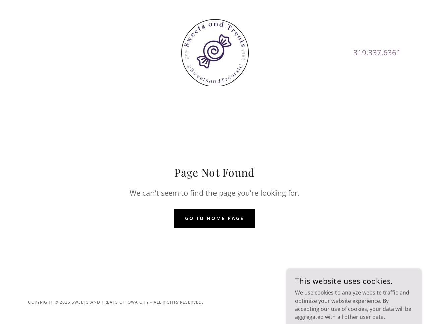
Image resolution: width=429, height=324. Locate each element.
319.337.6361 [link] (377, 52)
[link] (214, 51)
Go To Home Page (214, 218)
